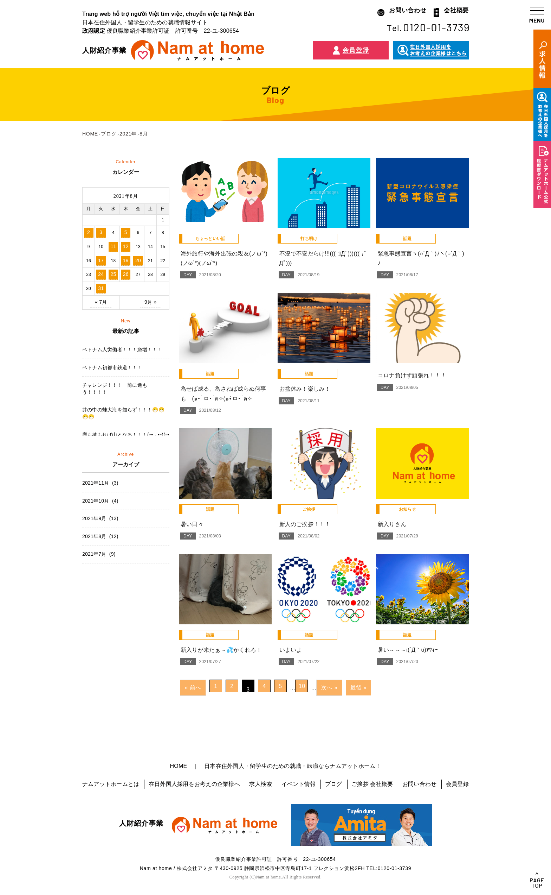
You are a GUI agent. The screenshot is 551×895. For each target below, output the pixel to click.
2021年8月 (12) (100, 536)
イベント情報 (298, 784)
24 (101, 274)
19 (126, 260)
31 (101, 288)
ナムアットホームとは (110, 784)
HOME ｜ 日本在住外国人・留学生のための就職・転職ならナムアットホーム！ (275, 766)
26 (126, 274)
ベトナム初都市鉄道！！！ (112, 367)
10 (302, 686)
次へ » (329, 688)
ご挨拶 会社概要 (372, 784)
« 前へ (193, 688)
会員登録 (457, 784)
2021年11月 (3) (100, 483)
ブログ (333, 784)
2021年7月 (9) (99, 554)
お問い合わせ (419, 784)
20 (138, 260)
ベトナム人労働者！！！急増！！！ (122, 349)
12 (126, 246)
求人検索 (260, 784)
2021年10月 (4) (100, 501)
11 (113, 246)
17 (101, 260)
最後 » (358, 688)
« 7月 (101, 302)
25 (113, 274)
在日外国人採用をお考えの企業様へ (194, 784)
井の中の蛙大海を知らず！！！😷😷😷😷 (123, 413)
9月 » (150, 302)
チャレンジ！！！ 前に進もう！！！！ (114, 388)
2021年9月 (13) (100, 518)
